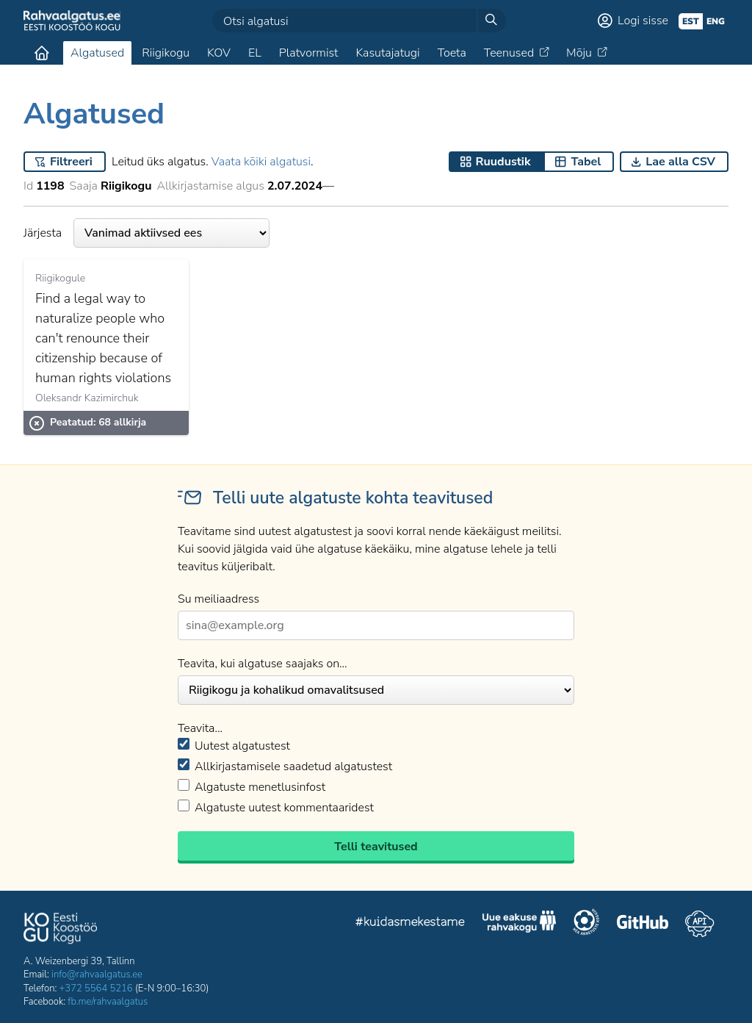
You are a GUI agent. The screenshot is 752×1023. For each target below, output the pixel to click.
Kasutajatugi (387, 53)
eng (715, 21)
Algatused (97, 53)
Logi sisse (643, 20)
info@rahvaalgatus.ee (96, 974)
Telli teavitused (375, 847)
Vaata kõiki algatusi (261, 162)
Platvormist (309, 53)
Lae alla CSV (680, 162)
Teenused (509, 53)
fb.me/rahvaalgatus (108, 1001)
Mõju (579, 53)
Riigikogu (165, 53)
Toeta (452, 53)
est (690, 21)
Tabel (586, 162)
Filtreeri (71, 162)
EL (254, 53)
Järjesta (147, 233)
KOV (219, 53)
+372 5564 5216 (96, 988)
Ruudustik (503, 162)
